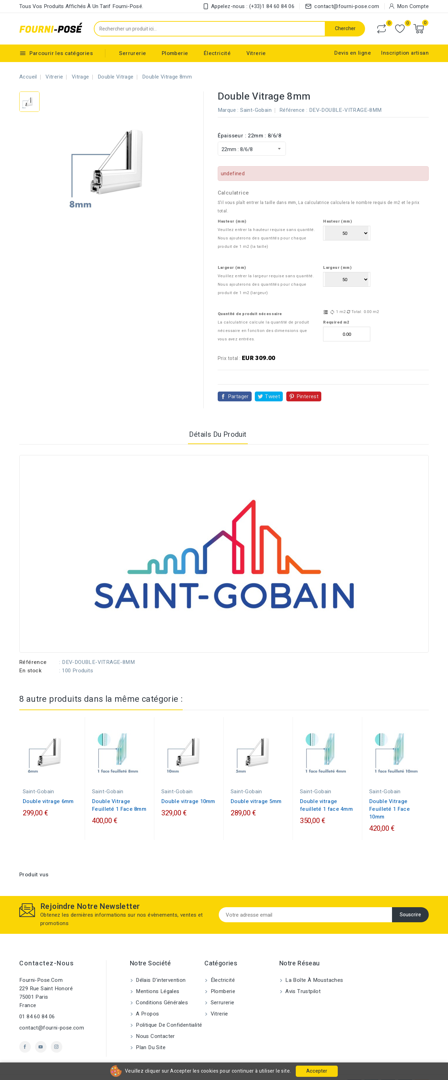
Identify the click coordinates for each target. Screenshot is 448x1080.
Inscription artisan (405, 53)
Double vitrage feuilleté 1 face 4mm (326, 792)
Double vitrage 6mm (48, 788)
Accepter (316, 1071)
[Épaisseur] (252, 149)
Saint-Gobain (256, 110)
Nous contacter (154, 1023)
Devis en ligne (352, 53)
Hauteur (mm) (232, 208)
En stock (30, 657)
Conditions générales (161, 989)
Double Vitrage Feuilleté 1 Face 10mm (389, 796)
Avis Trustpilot (302, 978)
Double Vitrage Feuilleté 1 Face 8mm (119, 792)
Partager (238, 383)
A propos (146, 1001)
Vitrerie (256, 53)
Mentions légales (157, 978)
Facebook (25, 1034)
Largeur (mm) (232, 255)
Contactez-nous (46, 950)
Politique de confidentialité (168, 1012)
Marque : (228, 110)
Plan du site (150, 1034)
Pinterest (307, 383)
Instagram (56, 1034)
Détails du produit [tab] (217, 421)
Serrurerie (132, 53)
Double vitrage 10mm (188, 788)
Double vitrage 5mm (256, 788)
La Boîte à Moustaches (313, 967)
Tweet (272, 383)
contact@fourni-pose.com (51, 1015)
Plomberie (175, 53)
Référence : (293, 110)
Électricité (217, 53)
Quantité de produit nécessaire (250, 301)
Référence (33, 649)
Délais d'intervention (160, 967)
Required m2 (336, 309)
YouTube (41, 1034)
